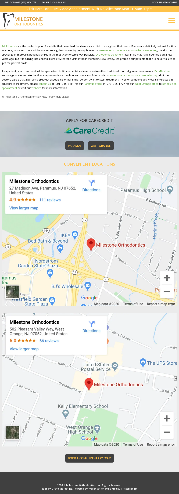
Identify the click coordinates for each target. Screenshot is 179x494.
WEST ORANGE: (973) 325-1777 (20, 2)
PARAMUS (74, 146)
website (36, 88)
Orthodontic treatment (109, 54)
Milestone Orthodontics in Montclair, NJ (133, 75)
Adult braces (9, 46)
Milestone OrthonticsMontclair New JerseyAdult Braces (38, 96)
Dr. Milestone (162, 71)
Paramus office (93, 83)
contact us (44, 83)
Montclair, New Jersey (144, 50)
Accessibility (130, 488)
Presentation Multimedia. (104, 488)
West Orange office (146, 83)
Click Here (34, 8)
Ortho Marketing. (62, 488)
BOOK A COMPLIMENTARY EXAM (89, 458)
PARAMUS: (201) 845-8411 (54, 2)
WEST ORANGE (101, 146)
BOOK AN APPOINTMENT (164, 2)
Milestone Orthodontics (113, 50)
